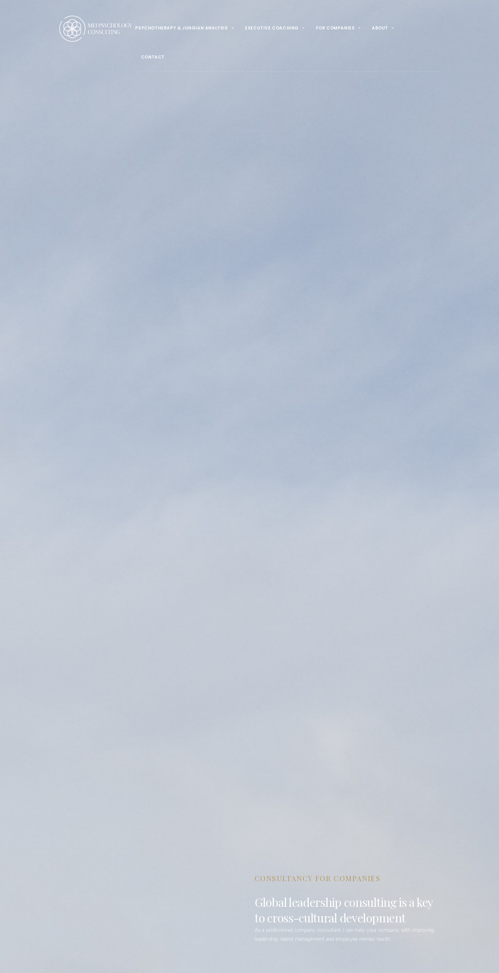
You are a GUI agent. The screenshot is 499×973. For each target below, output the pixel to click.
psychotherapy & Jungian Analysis (181, 28)
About (380, 28)
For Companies (335, 28)
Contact (153, 57)
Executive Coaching (272, 28)
